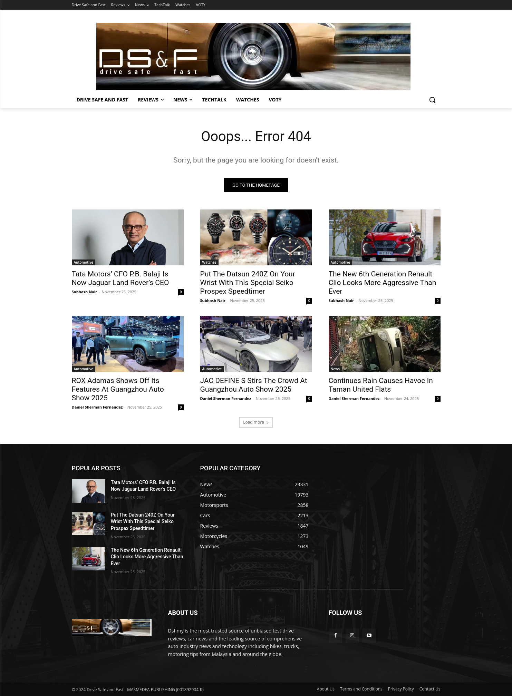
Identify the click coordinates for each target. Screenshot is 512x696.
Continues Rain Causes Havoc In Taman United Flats (381, 384)
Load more (256, 422)
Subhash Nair (84, 291)
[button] (432, 99)
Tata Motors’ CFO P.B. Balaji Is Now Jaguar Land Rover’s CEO (120, 278)
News (335, 368)
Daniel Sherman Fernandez (97, 407)
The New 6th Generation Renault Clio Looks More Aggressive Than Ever (382, 282)
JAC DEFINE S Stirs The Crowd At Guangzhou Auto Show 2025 (253, 384)
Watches (209, 262)
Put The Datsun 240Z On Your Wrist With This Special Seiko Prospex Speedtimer (247, 282)
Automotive (84, 262)
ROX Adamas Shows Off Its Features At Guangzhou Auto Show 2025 (118, 389)
